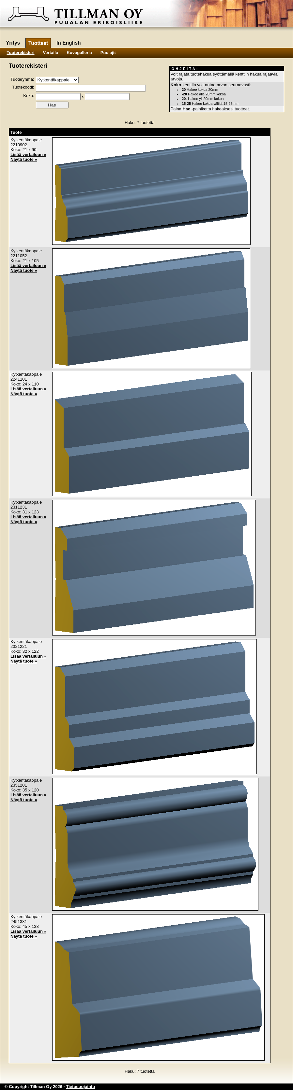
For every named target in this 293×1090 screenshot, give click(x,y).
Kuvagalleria (79, 52)
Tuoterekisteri (21, 52)
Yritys (13, 43)
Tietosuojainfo (80, 1086)
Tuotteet (38, 43)
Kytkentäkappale (26, 139)
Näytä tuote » (23, 159)
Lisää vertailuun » (28, 154)
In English (68, 43)
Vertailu (50, 52)
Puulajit (108, 52)
